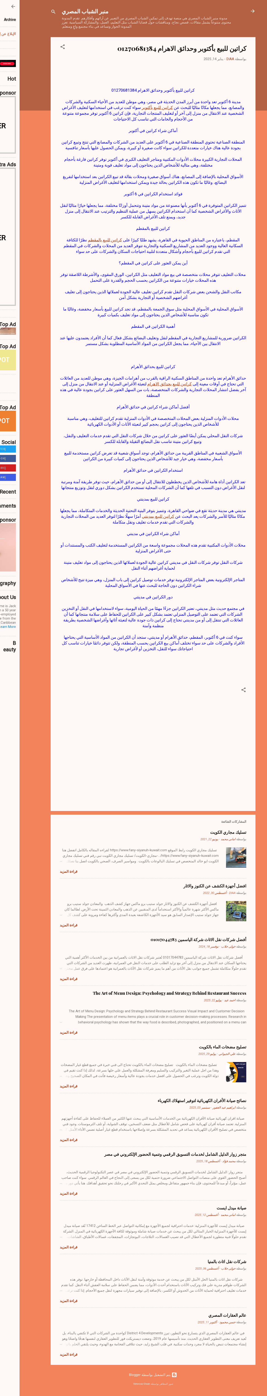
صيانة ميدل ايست (212, 1208)
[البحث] (34, 13)
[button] (43, 47)
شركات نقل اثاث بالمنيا (207, 1261)
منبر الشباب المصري (65, 11)
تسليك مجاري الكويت (209, 832)
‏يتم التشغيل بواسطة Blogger (133, 1375)
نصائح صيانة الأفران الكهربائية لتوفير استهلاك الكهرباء (182, 1100)
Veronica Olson (122, 1383)
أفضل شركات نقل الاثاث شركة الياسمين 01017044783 (179, 939)
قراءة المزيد (49, 871)
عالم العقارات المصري (208, 1315)
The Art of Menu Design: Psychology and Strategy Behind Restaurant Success (150, 993)
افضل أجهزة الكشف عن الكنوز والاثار (195, 886)
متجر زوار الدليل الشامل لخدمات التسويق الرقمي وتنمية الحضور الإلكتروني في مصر (156, 1154)
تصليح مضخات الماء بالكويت (203, 1047)
